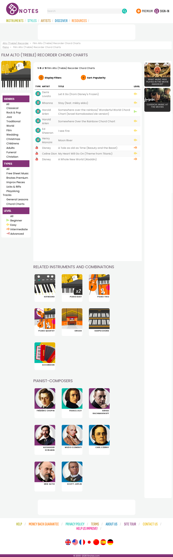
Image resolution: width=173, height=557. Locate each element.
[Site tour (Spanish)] (103, 542)
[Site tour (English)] (68, 542)
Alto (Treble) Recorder (16, 43)
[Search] (124, 11)
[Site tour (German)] (110, 542)
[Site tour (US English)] (75, 542)
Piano (6, 47)
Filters (53, 77)
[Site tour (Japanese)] (89, 542)
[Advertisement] (86, 31)
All (7, 104)
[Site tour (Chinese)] (96, 542)
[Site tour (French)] (82, 542)
